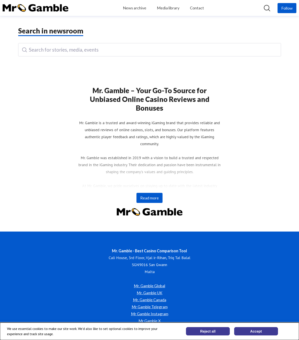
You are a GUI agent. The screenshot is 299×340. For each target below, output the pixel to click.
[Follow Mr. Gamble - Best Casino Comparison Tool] (287, 8)
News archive (134, 7)
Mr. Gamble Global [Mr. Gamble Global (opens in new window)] (149, 285)
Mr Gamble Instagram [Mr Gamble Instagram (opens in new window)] (149, 313)
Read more (149, 197)
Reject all (208, 331)
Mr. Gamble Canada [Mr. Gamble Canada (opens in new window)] (149, 299)
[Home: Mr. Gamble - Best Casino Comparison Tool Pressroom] (35, 8)
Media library (168, 7)
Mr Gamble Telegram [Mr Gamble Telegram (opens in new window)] (150, 306)
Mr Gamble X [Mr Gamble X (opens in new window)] (149, 320)
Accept (256, 331)
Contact (197, 7)
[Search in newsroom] (267, 8)
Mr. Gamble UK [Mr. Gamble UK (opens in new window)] (149, 292)
